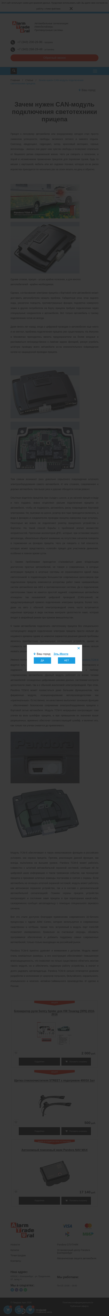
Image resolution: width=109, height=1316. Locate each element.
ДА (42, 660)
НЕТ (66, 660)
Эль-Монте (60, 653)
